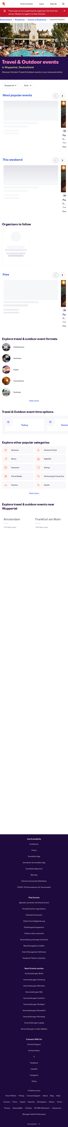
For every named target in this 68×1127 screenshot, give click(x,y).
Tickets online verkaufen (34, 933)
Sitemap (34, 875)
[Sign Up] (53, 3)
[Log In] (41, 3)
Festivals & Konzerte (34, 915)
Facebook (34, 1063)
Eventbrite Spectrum (34, 868)
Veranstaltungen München (34, 986)
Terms (59, 1102)
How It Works (10, 1095)
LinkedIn (34, 1069)
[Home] (3, 3)
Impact (22, 1102)
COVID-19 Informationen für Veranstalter (34, 887)
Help (58, 1095)
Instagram (34, 1075)
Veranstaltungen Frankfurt (34, 998)
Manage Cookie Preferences (34, 1114)
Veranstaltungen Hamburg (34, 979)
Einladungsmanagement (34, 927)
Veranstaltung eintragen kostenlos (34, 939)
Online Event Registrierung (34, 921)
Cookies (28, 1108)
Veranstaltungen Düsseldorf (34, 1010)
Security (31, 1102)
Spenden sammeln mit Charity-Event (34, 902)
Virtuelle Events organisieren (34, 908)
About (45, 1095)
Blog (52, 1095)
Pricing (21, 1095)
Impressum (56, 1108)
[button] (11, 85)
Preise (34, 850)
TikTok (34, 1081)
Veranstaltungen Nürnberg (34, 1016)
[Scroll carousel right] (62, 96)
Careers (7, 1102)
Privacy (7, 1108)
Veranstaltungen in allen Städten (34, 1029)
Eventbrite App (34, 856)
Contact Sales (34, 1050)
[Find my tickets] (26, 3)
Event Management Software (34, 952)
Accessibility (18, 1108)
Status (51, 1102)
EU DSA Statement (41, 1108)
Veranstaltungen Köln (34, 992)
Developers (41, 1102)
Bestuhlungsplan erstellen (34, 945)
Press (15, 1102)
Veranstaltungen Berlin (34, 973)
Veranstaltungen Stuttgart (34, 1004)
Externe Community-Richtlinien (34, 881)
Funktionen (34, 844)
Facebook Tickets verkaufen (34, 958)
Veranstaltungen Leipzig (34, 1022)
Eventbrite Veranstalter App (34, 862)
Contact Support (34, 1044)
